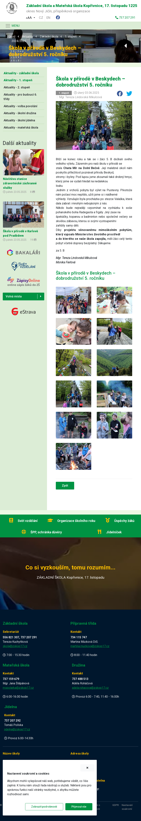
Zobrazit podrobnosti (44, 806)
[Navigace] (12, 25)
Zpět (65, 485)
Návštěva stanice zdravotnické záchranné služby (20, 183)
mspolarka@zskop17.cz (18, 688)
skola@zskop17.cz (15, 646)
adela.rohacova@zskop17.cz (90, 688)
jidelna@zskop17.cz (17, 729)
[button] (30, 17)
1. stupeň (71, 36)
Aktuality (27, 36)
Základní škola (49, 36)
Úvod (12, 36)
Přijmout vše (78, 806)
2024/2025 (19, 41)
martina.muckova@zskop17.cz (89, 646)
